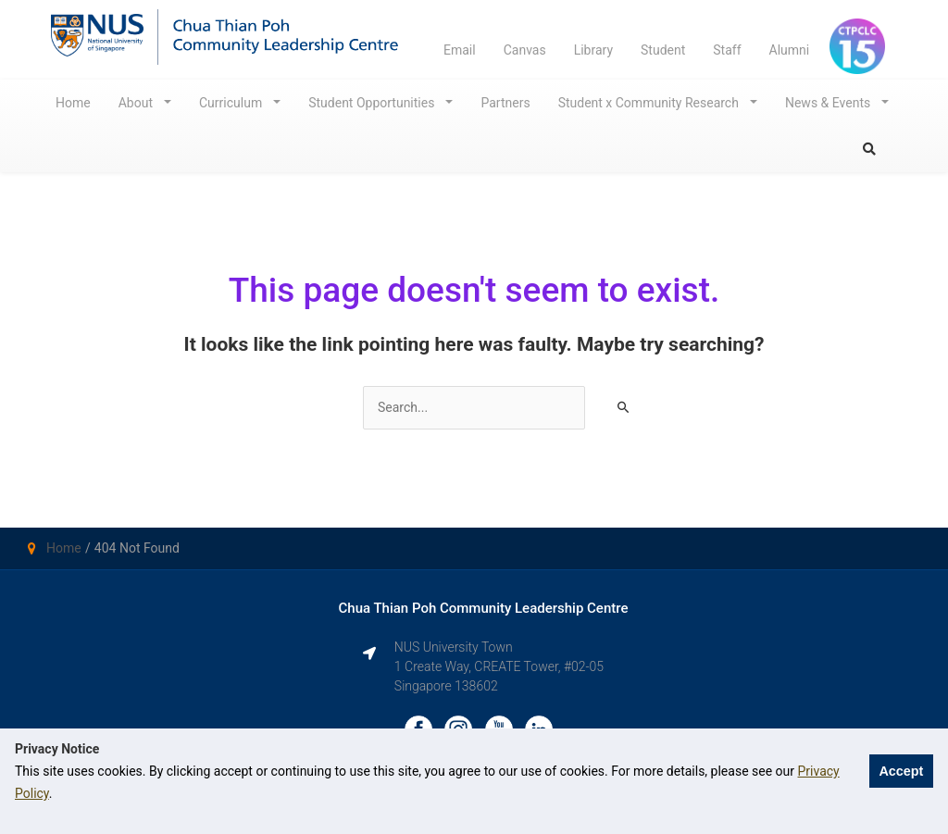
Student (663, 50)
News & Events (829, 102)
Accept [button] (901, 771)
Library (593, 50)
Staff (727, 50)
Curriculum (232, 102)
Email (459, 50)
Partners (505, 102)
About (137, 102)
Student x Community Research (650, 102)
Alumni (789, 50)
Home (73, 102)
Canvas (525, 50)
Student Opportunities (373, 102)
